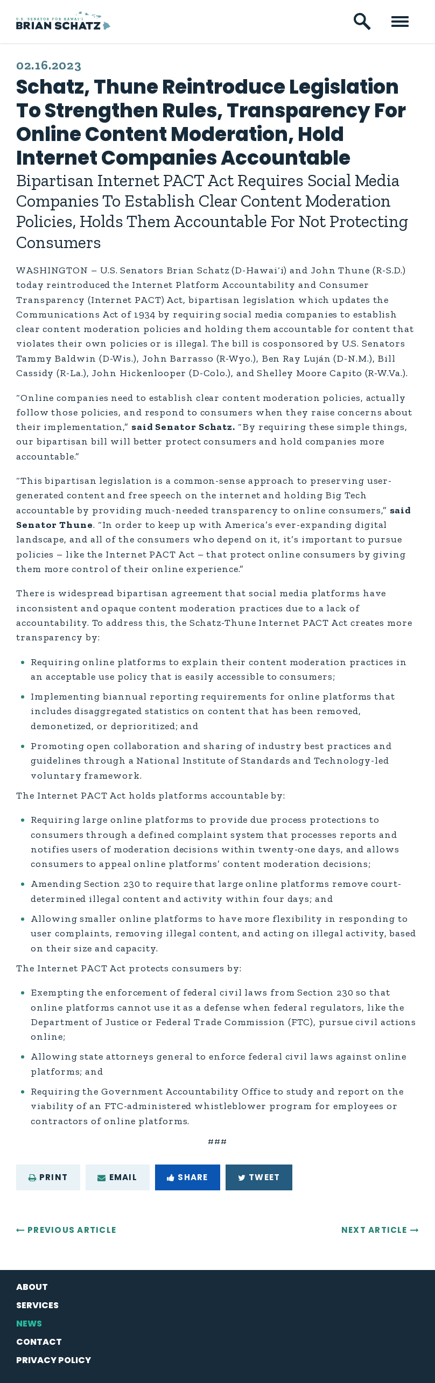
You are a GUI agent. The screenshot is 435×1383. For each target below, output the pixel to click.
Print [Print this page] (48, 1177)
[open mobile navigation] (400, 21)
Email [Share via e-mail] (117, 1177)
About (32, 1287)
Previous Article (71, 1230)
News (29, 1323)
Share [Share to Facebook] (187, 1177)
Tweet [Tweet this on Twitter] (259, 1177)
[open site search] (362, 21)
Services (37, 1305)
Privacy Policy (53, 1360)
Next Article (374, 1230)
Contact (39, 1342)
